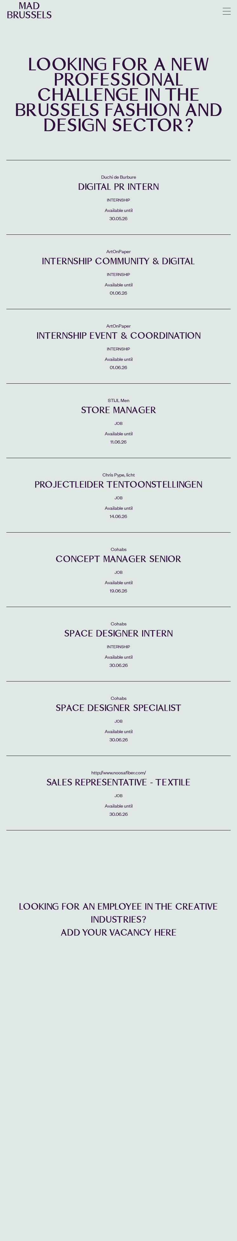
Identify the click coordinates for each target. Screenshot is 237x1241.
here (165, 932)
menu (227, 11)
